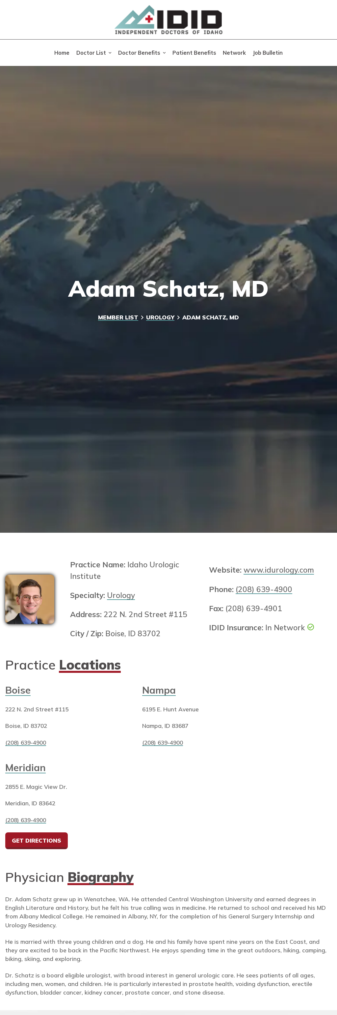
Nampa (159, 690)
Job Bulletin (268, 52)
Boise (18, 690)
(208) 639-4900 (264, 589)
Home (61, 52)
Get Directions (37, 840)
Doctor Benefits (139, 52)
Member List (118, 317)
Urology (160, 317)
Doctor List (91, 52)
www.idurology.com (279, 570)
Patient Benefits (194, 52)
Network (234, 52)
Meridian (25, 767)
